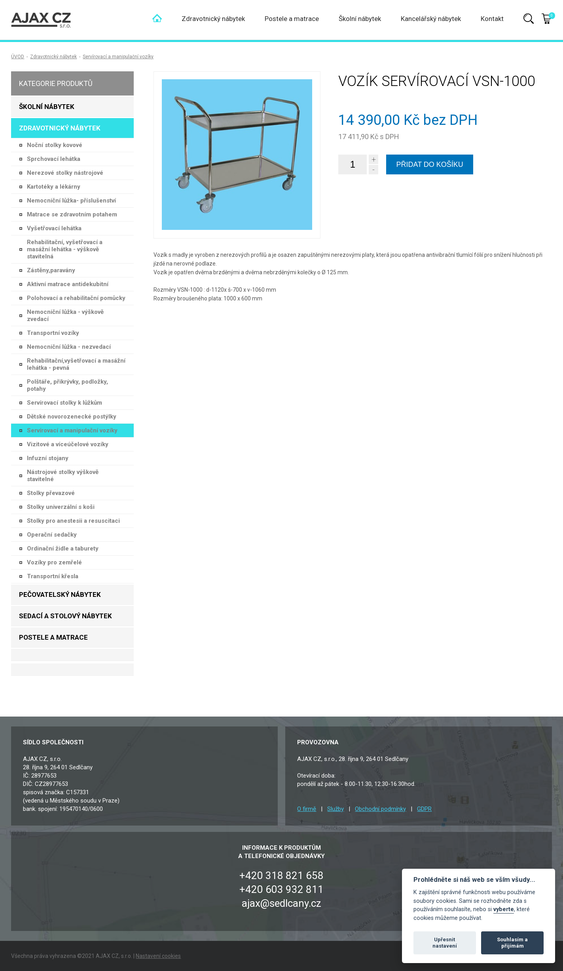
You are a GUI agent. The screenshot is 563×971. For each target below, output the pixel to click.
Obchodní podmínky (380, 808)
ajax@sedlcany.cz (281, 903)
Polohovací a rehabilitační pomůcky (76, 298)
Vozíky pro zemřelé (54, 562)
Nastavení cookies (158, 956)
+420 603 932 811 (281, 889)
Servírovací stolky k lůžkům (64, 402)
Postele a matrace (292, 19)
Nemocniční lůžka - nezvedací (69, 346)
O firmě (306, 808)
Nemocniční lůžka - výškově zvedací (65, 315)
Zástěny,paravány (51, 270)
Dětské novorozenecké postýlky (71, 416)
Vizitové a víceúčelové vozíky (67, 444)
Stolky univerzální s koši (61, 506)
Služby (335, 808)
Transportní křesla (52, 576)
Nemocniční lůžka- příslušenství (71, 200)
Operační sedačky (52, 534)
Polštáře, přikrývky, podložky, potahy (67, 385)
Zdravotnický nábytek (213, 19)
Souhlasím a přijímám (512, 943)
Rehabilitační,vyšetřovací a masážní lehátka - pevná (76, 364)
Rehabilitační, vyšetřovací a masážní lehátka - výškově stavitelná (64, 249)
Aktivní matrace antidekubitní (67, 284)
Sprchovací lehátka (53, 158)
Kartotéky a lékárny (53, 186)
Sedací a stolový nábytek (65, 616)
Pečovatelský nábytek (60, 594)
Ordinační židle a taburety (63, 548)
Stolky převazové (51, 493)
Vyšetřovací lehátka (54, 228)
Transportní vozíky (53, 332)
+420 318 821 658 (281, 875)
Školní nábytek (360, 19)
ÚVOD (17, 56)
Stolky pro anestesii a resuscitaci (73, 520)
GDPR (424, 808)
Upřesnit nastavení (444, 943)
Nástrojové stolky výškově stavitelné (63, 475)
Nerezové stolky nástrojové (65, 172)
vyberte (503, 909)
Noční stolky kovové (54, 145)
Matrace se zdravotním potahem (72, 214)
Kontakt (492, 19)
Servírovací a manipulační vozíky (118, 56)
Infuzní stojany (47, 458)
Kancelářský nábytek (431, 19)
